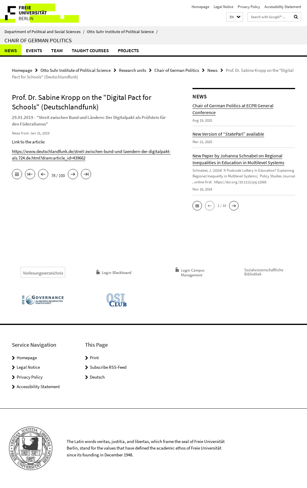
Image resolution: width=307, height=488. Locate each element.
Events (34, 50)
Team (57, 50)
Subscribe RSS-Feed (108, 367)
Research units (132, 70)
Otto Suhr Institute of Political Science (122, 32)
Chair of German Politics (38, 40)
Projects (128, 50)
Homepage (200, 6)
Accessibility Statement (282, 6)
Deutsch (97, 377)
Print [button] (94, 357)
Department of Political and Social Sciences (44, 32)
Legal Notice (223, 6)
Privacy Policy (249, 6)
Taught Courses (90, 50)
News (10, 50)
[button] (234, 17)
